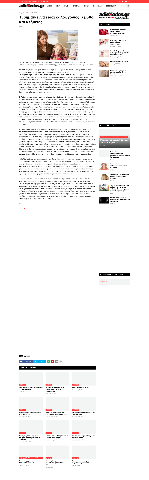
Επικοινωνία (111, 6)
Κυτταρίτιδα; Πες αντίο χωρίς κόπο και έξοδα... (30, 413)
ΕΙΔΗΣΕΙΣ (34, 13)
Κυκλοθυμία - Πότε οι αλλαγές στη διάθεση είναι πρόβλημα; (120, 199)
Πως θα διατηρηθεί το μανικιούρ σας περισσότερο (31, 388)
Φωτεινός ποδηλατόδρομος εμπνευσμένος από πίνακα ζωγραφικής (120, 154)
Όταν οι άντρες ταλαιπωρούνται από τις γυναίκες (119, 165)
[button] (123, 6)
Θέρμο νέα (104, 282)
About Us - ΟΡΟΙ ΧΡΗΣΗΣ (31, 1)
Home (21, 1)
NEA (57, 6)
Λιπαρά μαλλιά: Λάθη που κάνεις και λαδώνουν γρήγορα (57, 436)
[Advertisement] (52, 233)
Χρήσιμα (76, 6)
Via (20, 204)
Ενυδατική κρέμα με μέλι (81, 387)
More (86, 6)
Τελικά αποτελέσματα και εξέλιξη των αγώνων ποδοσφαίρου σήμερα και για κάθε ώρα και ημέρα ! (119, 188)
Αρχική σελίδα (24, 13)
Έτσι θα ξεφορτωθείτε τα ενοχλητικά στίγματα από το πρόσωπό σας (56, 389)
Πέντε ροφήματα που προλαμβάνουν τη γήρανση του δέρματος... (119, 31)
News (66, 6)
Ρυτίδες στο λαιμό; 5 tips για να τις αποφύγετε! (83, 413)
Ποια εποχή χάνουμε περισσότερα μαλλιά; (26, 462)
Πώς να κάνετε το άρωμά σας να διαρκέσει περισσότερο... (84, 462)
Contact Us (44, 1)
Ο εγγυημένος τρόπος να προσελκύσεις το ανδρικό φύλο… (55, 462)
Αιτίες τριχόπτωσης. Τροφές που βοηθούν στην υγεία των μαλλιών (29, 437)
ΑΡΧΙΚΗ (50, 6)
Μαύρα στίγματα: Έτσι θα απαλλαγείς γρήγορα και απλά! (57, 413)
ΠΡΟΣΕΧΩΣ (97, 6)
